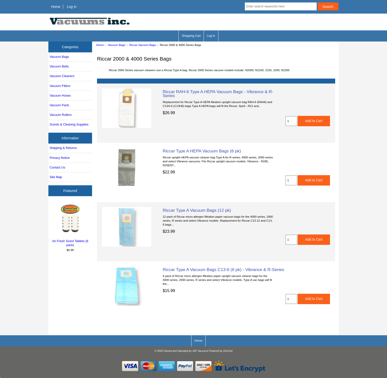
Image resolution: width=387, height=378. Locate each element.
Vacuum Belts (59, 66)
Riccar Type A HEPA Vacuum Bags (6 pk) (202, 150)
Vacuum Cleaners (62, 76)
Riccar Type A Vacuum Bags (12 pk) (197, 210)
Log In (72, 7)
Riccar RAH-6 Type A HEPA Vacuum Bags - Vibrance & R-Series (218, 93)
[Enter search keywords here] (280, 6)
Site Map (56, 177)
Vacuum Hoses (60, 95)
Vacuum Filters (60, 86)
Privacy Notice (60, 158)
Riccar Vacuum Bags (142, 44)
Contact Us (57, 167)
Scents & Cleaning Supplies (69, 124)
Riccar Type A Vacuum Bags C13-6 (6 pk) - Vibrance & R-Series (223, 269)
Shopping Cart (191, 36)
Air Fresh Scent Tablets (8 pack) (70, 225)
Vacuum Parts (59, 105)
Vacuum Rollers (61, 115)
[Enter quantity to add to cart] (291, 121)
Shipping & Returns (63, 148)
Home (55, 7)
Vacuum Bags (116, 44)
